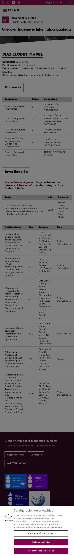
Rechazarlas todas (40, 544)
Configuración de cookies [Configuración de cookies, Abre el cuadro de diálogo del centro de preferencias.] (40, 535)
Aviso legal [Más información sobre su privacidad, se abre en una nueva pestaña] (56, 529)
